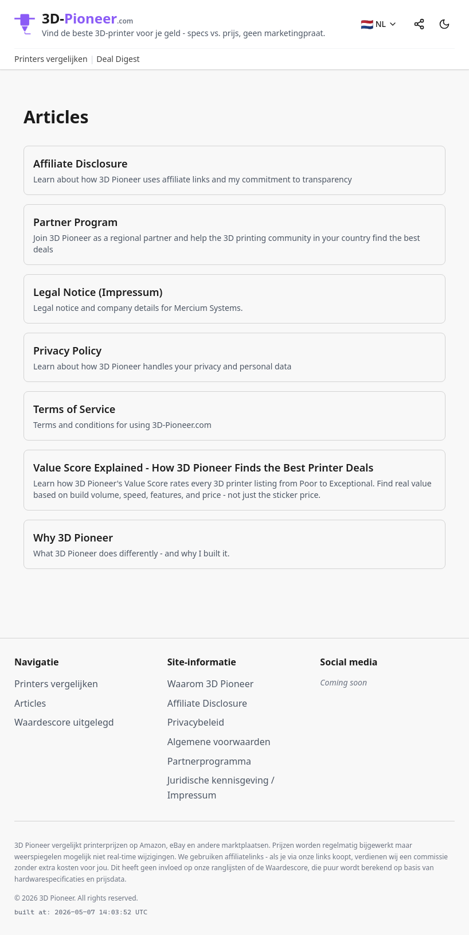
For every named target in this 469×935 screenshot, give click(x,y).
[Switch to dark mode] (444, 24)
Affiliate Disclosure (207, 703)
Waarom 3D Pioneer (210, 683)
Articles (30, 703)
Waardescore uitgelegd (64, 722)
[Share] (419, 24)
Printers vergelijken (51, 58)
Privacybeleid (195, 722)
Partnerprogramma (209, 761)
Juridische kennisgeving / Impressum (221, 787)
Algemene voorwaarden (219, 741)
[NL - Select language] (379, 24)
